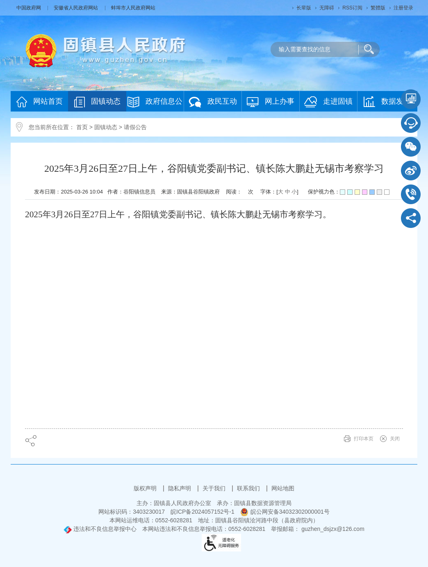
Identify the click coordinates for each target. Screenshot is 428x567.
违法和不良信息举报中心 (100, 529)
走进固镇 (328, 101)
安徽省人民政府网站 (76, 8)
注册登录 (403, 8)
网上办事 (270, 101)
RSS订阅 (352, 8)
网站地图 (282, 488)
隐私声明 (180, 488)
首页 (82, 127)
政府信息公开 (154, 104)
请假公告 (135, 127)
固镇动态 (97, 101)
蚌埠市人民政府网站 (133, 8)
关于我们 (215, 488)
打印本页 (363, 439)
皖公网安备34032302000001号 (285, 511)
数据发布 (387, 101)
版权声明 (146, 488)
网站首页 (39, 101)
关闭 (395, 439)
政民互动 (213, 101)
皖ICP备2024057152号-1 (202, 511)
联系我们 (249, 488)
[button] (303, 8)
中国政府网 (29, 8)
